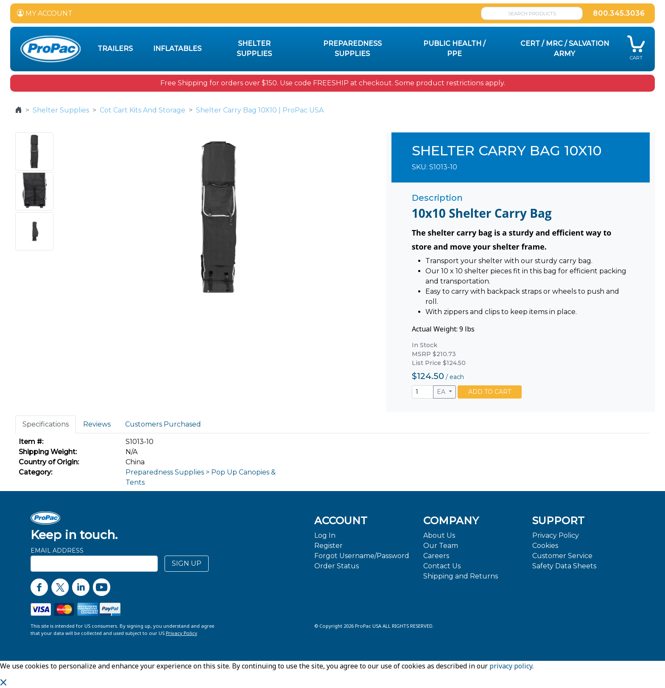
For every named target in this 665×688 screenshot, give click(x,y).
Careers (436, 556)
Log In (324, 535)
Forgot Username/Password (361, 556)
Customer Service (562, 556)
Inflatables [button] (177, 49)
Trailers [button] (115, 49)
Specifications (45, 424)
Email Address (57, 550)
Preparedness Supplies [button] (352, 48)
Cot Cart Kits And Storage (142, 110)
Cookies (545, 546)
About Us (439, 535)
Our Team (440, 546)
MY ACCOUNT (45, 13)
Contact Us (442, 566)
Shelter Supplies (61, 110)
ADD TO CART (489, 392)
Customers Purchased (163, 424)
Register (328, 546)
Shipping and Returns (460, 576)
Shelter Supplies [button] (254, 48)
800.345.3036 (619, 13)
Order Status (336, 566)
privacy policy (510, 666)
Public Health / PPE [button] (454, 48)
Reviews (97, 424)
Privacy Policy (555, 535)
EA (442, 392)
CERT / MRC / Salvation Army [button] (564, 48)
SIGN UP (186, 563)
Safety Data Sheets (564, 566)
